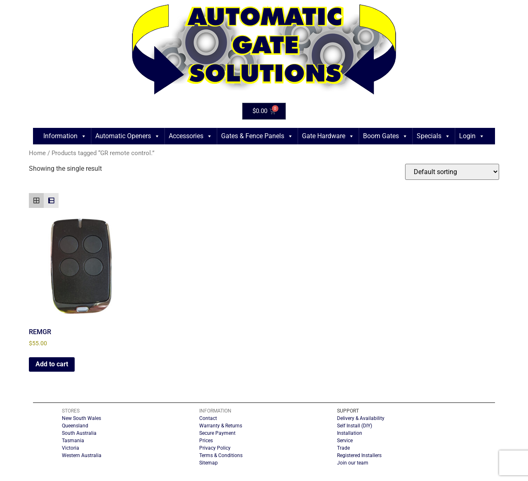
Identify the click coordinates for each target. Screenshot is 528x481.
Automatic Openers (127, 136)
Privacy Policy (215, 448)
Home (37, 153)
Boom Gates (385, 136)
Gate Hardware (328, 136)
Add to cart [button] (51, 364)
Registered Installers (359, 455)
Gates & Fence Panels (257, 136)
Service (345, 440)
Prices (206, 440)
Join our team (352, 463)
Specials (433, 136)
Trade (343, 448)
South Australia (79, 433)
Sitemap (208, 463)
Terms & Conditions (221, 455)
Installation (349, 433)
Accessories (190, 136)
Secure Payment (217, 433)
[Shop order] (452, 172)
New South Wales (81, 418)
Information (65, 136)
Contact (208, 418)
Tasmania (73, 440)
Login (472, 136)
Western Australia (81, 455)
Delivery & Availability (360, 418)
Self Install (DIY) (354, 426)
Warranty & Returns (220, 426)
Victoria (70, 448)
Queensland (75, 426)
